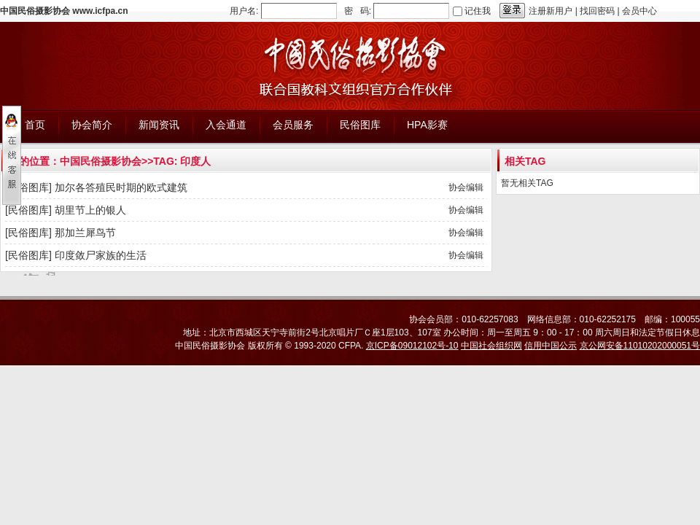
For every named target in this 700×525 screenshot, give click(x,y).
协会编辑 (465, 187)
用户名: (244, 11)
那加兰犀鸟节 (85, 232)
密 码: (357, 11)
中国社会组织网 (491, 346)
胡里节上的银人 (90, 210)
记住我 (477, 11)
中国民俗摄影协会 (100, 161)
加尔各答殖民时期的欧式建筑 (121, 187)
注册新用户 (550, 11)
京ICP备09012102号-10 (412, 346)
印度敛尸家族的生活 (101, 255)
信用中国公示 (550, 346)
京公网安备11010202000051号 (640, 346)
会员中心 (639, 11)
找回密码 (597, 11)
